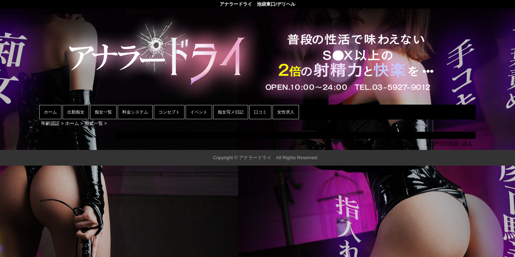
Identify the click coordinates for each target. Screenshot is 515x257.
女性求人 (285, 112)
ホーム (50, 112)
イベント (198, 112)
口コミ (260, 112)
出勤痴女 (75, 112)
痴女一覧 (103, 112)
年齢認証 (50, 123)
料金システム (135, 112)
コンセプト (169, 112)
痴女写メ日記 (231, 112)
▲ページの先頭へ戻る (449, 143)
